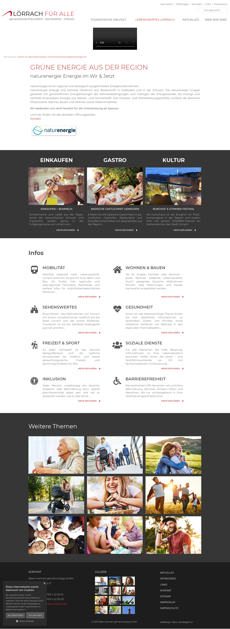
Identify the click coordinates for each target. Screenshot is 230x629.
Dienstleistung (62, 57)
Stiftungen (182, 4)
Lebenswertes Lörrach (155, 20)
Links (208, 4)
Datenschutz (169, 608)
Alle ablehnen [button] (35, 615)
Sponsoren (166, 4)
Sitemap (165, 596)
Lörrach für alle (24, 57)
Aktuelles (190, 20)
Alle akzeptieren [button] (15, 615)
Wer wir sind (216, 20)
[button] (25, 621)
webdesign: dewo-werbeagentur (176, 622)
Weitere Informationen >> (16, 609)
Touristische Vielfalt (108, 20)
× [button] (44, 583)
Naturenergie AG (78, 57)
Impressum (221, 4)
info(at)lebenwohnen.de (52, 604)
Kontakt (197, 4)
